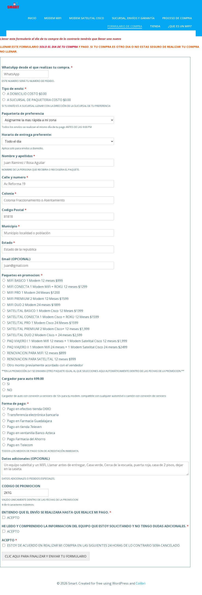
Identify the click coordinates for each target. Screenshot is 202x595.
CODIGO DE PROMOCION (21, 486)
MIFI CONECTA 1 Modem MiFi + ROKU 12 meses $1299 (47, 286)
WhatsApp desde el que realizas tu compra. (37, 67)
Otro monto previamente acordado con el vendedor (45, 365)
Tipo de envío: (14, 89)
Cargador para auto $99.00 (23, 379)
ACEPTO (13, 517)
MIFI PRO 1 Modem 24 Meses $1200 (33, 292)
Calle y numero (15, 177)
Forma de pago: (15, 404)
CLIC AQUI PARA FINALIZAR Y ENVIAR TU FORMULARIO (45, 556)
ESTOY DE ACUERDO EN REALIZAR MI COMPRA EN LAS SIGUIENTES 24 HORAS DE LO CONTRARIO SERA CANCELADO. (93, 545)
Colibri (140, 583)
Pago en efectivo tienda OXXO (29, 409)
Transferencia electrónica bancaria (33, 415)
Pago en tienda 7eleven (24, 427)
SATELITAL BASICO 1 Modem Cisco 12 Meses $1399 (45, 311)
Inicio (32, 18)
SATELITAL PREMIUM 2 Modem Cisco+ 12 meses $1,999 (48, 329)
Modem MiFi (52, 18)
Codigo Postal (14, 210)
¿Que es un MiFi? (180, 26)
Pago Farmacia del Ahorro (26, 439)
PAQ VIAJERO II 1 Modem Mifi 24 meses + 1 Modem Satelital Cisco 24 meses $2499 (67, 347)
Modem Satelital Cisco (86, 18)
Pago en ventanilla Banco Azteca (31, 433)
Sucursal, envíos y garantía (133, 18)
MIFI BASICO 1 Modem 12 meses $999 (35, 280)
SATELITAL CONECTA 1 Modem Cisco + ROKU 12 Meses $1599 (53, 317)
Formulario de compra (125, 26)
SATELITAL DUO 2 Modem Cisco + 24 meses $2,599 (44, 335)
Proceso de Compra (177, 18)
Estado (8, 243)
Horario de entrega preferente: (27, 135)
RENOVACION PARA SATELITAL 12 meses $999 (41, 359)
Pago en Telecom (20, 445)
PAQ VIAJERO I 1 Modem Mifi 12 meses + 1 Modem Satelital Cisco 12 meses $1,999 (67, 341)
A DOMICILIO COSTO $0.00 (27, 94)
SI (8, 384)
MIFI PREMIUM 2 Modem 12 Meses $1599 (37, 299)
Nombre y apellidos (18, 156)
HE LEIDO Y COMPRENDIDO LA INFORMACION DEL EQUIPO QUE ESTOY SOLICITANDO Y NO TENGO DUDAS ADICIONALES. (95, 526)
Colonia (9, 193)
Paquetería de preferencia (23, 114)
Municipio (11, 226)
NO (9, 390)
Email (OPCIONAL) (16, 259)
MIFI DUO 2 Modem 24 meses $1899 (33, 305)
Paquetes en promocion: (22, 275)
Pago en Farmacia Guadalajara (29, 421)
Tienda (155, 26)
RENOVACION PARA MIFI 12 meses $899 (36, 353)
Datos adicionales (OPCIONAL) (26, 459)
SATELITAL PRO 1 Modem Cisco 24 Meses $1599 (42, 323)
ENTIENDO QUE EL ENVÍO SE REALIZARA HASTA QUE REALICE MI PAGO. (56, 512)
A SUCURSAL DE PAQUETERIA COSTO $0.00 (39, 100)
